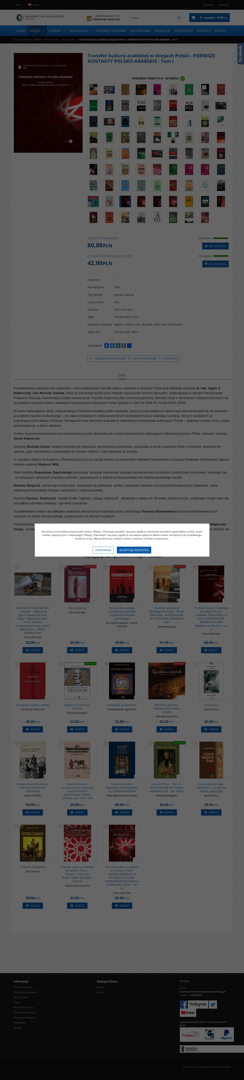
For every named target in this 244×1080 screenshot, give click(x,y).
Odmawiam (103, 550)
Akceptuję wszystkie (134, 550)
